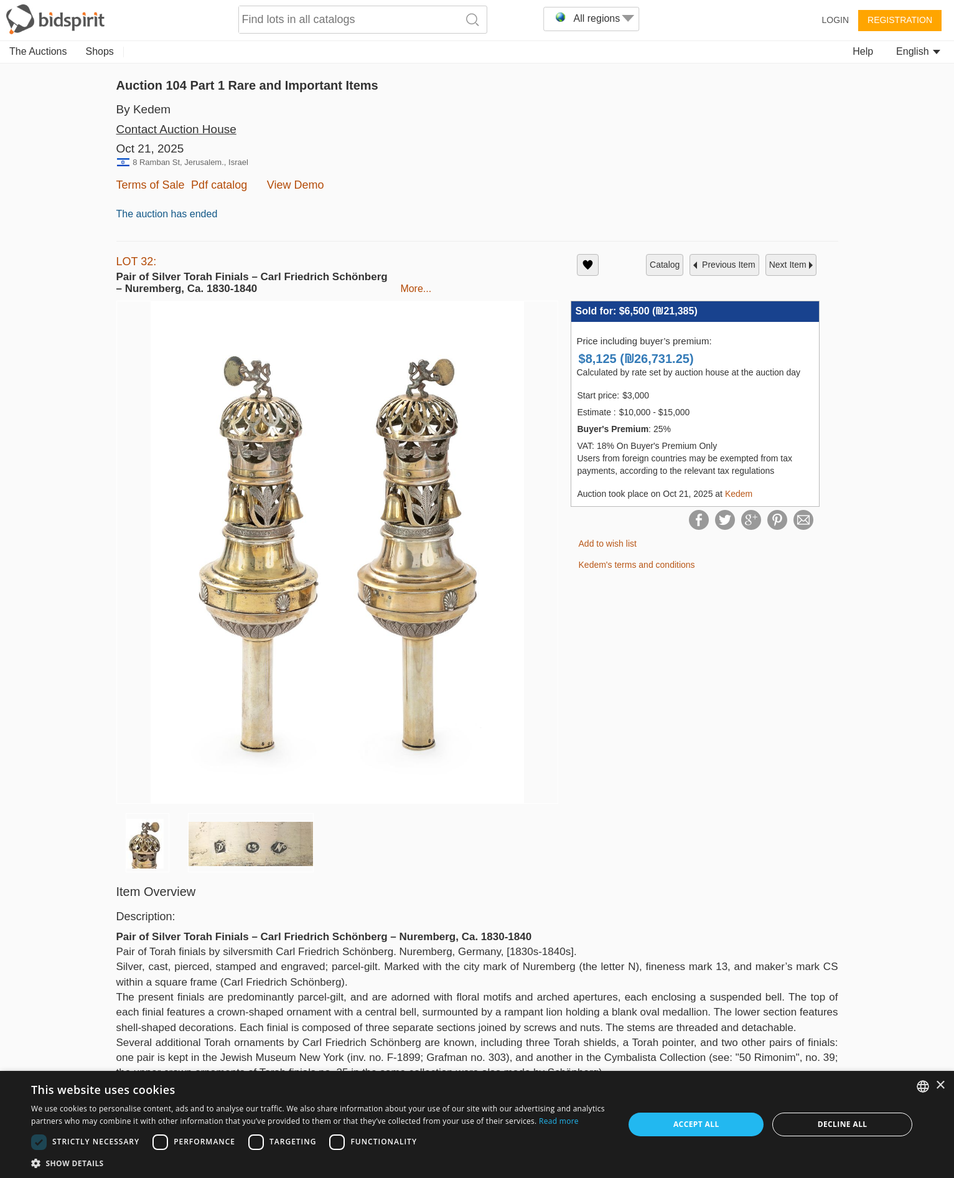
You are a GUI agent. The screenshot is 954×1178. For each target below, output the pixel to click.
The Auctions (38, 51)
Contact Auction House (176, 129)
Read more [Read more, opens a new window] (559, 1121)
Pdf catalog (219, 185)
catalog (665, 265)
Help (863, 51)
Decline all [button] (842, 1124)
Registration (899, 20)
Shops (100, 51)
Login (835, 20)
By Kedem (143, 109)
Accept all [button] (696, 1124)
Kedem (738, 494)
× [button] (940, 1085)
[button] (319, 1163)
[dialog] (477, 1124)
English (918, 51)
